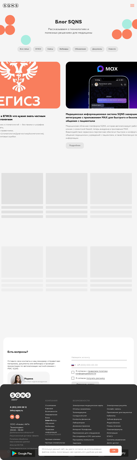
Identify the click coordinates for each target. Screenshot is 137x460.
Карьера (49, 408)
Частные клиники (52, 439)
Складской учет (80, 416)
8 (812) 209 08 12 (18, 407)
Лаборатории (79, 423)
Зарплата (77, 443)
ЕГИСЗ (38, 49)
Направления (51, 415)
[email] (99, 357)
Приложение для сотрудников (86, 433)
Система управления (116, 440)
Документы (97, 49)
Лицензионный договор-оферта (24, 436)
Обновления (80, 49)
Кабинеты (111, 416)
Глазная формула (114, 429)
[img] (12, 417)
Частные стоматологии (55, 443)
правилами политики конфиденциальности (92, 372)
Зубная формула (114, 419)
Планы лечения (114, 426)
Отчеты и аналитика (81, 409)
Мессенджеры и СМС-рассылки (87, 436)
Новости (112, 49)
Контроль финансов (81, 419)
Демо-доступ (113, 443)
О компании (50, 405)
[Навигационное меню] (132, 5)
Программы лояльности (83, 440)
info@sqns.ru (16, 411)
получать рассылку (95, 378)
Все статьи (24, 49)
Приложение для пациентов (119, 412)
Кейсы (50, 49)
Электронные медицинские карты (88, 405)
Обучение (49, 423)
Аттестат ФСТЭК (16, 445)
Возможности (51, 411)
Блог (47, 420)
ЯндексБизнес (113, 423)
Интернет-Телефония (82, 429)
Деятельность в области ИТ (22, 432)
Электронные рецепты (117, 405)
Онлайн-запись (114, 409)
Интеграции (112, 433)
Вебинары (64, 49)
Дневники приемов (81, 426)
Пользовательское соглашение (24, 448)
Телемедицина (79, 412)
